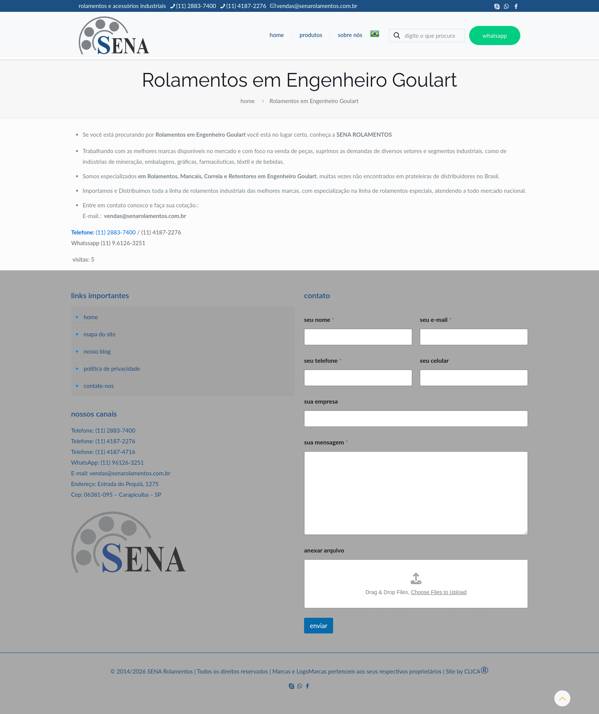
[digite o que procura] (427, 35)
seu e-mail (436, 319)
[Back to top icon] (562, 698)
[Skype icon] (497, 6)
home (248, 100)
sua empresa (321, 401)
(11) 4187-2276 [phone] (246, 5)
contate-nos (99, 385)
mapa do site (100, 334)
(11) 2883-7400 (116, 232)
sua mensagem (326, 442)
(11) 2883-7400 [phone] (196, 5)
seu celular (434, 360)
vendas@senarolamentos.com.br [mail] (317, 5)
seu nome (319, 319)
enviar (318, 626)
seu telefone (323, 360)
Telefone (82, 232)
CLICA (476, 671)
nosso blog (97, 351)
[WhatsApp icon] (506, 6)
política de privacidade (112, 368)
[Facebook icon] (516, 6)
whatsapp (494, 35)
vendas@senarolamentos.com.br (129, 473)
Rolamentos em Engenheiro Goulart (314, 100)
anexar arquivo (324, 550)
